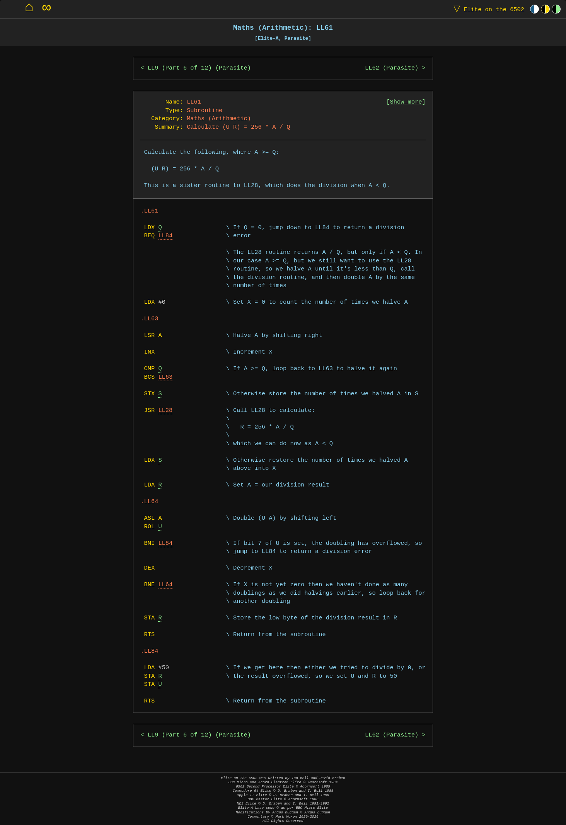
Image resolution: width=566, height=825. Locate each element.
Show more (406, 102)
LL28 (165, 411)
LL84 (165, 236)
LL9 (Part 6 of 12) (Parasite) (199, 68)
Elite (487, 9)
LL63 (165, 377)
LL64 (165, 585)
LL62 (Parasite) (391, 68)
